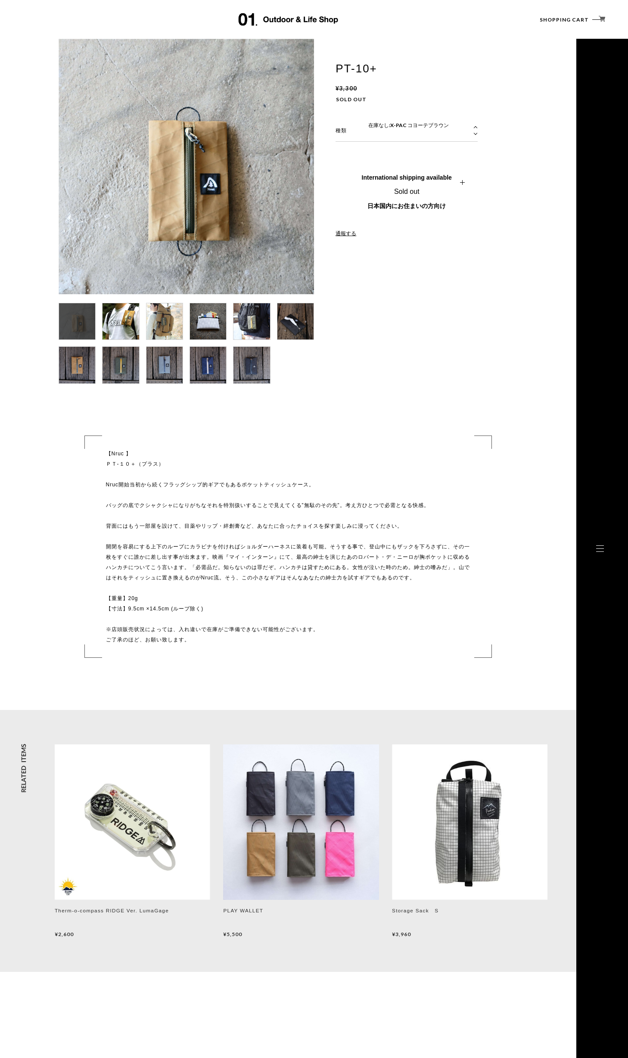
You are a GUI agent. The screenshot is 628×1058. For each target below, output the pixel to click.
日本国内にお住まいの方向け (406, 205)
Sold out (407, 191)
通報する (346, 233)
